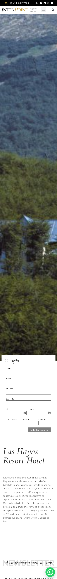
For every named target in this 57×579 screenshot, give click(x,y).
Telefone (9, 388)
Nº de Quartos (11, 419)
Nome (8, 368)
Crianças (42, 419)
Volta (32, 409)
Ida (7, 409)
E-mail (8, 378)
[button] (43, 9)
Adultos (26, 419)
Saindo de (10, 399)
